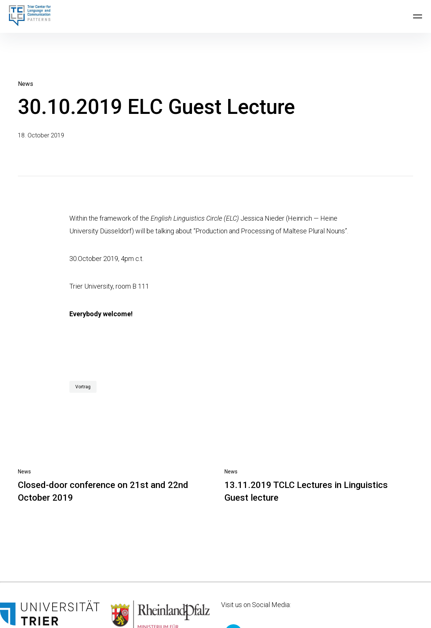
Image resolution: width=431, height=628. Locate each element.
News (25, 83)
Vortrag (83, 386)
